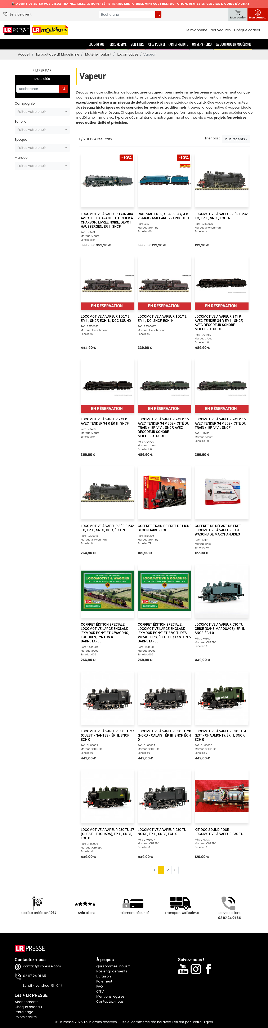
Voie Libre (137, 44)
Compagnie (25, 103)
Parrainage (24, 1012)
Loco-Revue (96, 44)
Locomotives (127, 54)
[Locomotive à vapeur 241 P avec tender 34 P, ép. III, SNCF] (107, 385)
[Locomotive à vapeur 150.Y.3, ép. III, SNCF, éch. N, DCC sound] (107, 283)
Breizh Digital (202, 1022)
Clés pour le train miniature (168, 44)
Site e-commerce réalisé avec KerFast (152, 1022)
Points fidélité (26, 1017)
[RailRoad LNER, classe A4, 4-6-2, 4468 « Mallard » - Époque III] (164, 180)
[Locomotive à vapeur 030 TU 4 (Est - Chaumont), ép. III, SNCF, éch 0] (221, 698)
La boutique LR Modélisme (233, 44)
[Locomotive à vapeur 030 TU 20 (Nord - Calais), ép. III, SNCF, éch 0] (164, 698)
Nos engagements (111, 971)
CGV (100, 991)
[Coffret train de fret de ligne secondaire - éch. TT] (164, 492)
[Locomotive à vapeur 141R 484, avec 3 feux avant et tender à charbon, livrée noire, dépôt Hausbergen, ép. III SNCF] (107, 180)
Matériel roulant (98, 54)
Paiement (104, 981)
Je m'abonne (196, 30)
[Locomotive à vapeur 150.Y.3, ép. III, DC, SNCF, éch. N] (164, 283)
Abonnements (26, 1001)
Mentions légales (110, 996)
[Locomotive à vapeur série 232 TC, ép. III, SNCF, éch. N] (221, 180)
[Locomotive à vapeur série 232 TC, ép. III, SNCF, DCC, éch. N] (107, 492)
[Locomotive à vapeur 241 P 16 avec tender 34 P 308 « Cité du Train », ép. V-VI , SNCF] (221, 385)
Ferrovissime (117, 44)
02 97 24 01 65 (34, 975)
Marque (21, 157)
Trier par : (212, 138)
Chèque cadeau (247, 30)
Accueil (24, 54)
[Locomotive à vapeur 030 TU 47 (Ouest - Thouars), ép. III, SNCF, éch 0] (107, 796)
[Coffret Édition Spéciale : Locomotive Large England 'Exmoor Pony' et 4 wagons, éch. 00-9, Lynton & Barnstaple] (107, 591)
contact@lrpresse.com (42, 966)
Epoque (21, 139)
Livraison (103, 976)
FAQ (99, 986)
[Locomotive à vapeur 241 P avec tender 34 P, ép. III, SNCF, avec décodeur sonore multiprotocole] (221, 283)
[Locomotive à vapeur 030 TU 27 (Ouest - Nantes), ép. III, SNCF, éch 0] (107, 698)
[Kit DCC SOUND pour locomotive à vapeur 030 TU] (221, 796)
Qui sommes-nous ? (113, 966)
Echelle (20, 121)
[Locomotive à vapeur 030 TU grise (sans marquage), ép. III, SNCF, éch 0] (221, 591)
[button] (42, 112)
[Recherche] (127, 14)
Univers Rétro (202, 44)
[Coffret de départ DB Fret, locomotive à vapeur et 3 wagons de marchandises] (221, 492)
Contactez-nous (110, 1001)
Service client (20, 14)
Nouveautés (221, 30)
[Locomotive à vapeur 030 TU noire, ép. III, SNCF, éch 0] (164, 796)
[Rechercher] (38, 89)
